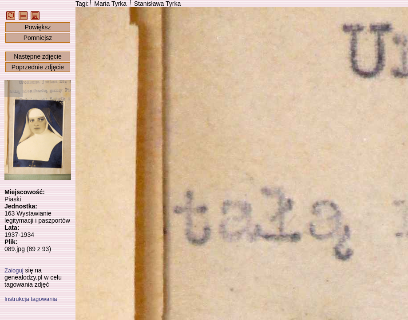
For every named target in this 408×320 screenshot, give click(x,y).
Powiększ (37, 27)
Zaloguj (14, 270)
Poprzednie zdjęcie (38, 67)
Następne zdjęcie (37, 56)
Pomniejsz (38, 37)
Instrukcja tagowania (30, 299)
